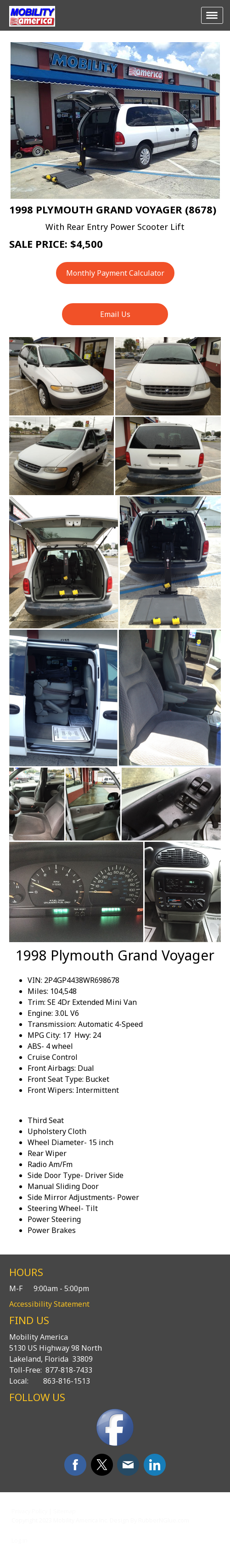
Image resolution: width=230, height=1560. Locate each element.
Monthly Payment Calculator (115, 273)
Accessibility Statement (49, 1304)
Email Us (115, 314)
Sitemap (64, 1511)
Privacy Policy (29, 1511)
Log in (19, 1540)
